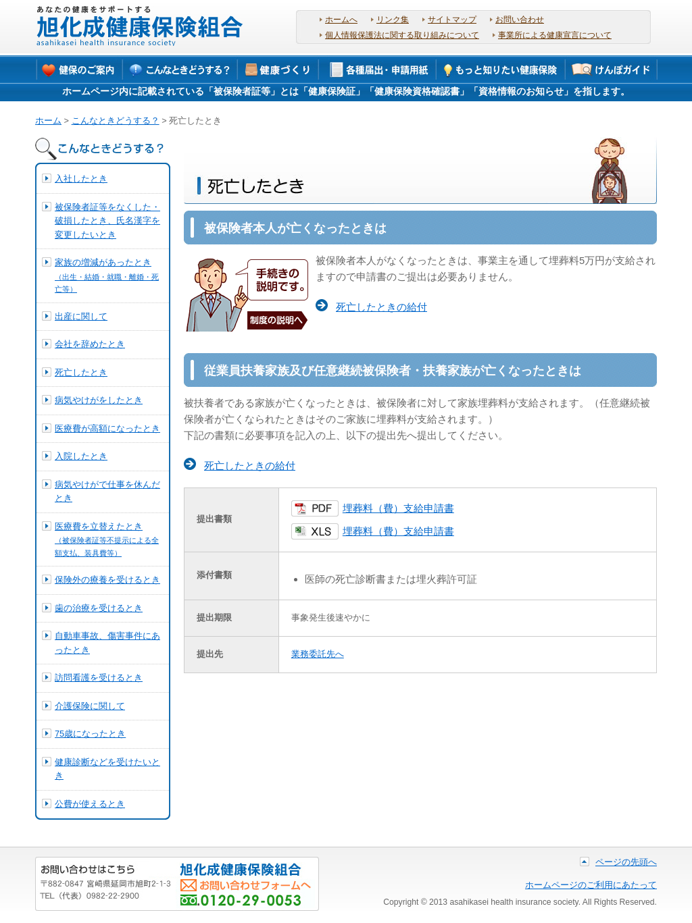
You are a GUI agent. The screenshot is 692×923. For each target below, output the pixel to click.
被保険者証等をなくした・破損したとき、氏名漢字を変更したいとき (107, 221)
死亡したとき (81, 372)
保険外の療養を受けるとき (107, 580)
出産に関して (81, 316)
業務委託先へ (317, 654)
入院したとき (81, 456)
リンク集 (392, 20)
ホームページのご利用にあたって (591, 885)
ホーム (48, 120)
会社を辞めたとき (90, 344)
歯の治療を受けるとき (99, 608)
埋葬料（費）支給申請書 (398, 508)
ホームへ (341, 20)
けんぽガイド (612, 68)
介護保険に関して (90, 706)
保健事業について (279, 68)
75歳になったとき (90, 734)
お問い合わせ (519, 20)
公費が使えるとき (90, 804)
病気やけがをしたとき (99, 400)
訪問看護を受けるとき (99, 678)
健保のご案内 (79, 68)
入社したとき (81, 179)
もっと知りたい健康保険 (500, 68)
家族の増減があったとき (107, 275)
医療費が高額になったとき (107, 428)
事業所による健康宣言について (555, 35)
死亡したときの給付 (381, 307)
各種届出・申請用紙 (377, 68)
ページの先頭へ (626, 862)
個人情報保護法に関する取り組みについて (402, 35)
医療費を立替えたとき (107, 539)
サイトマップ (452, 20)
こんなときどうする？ (180, 68)
